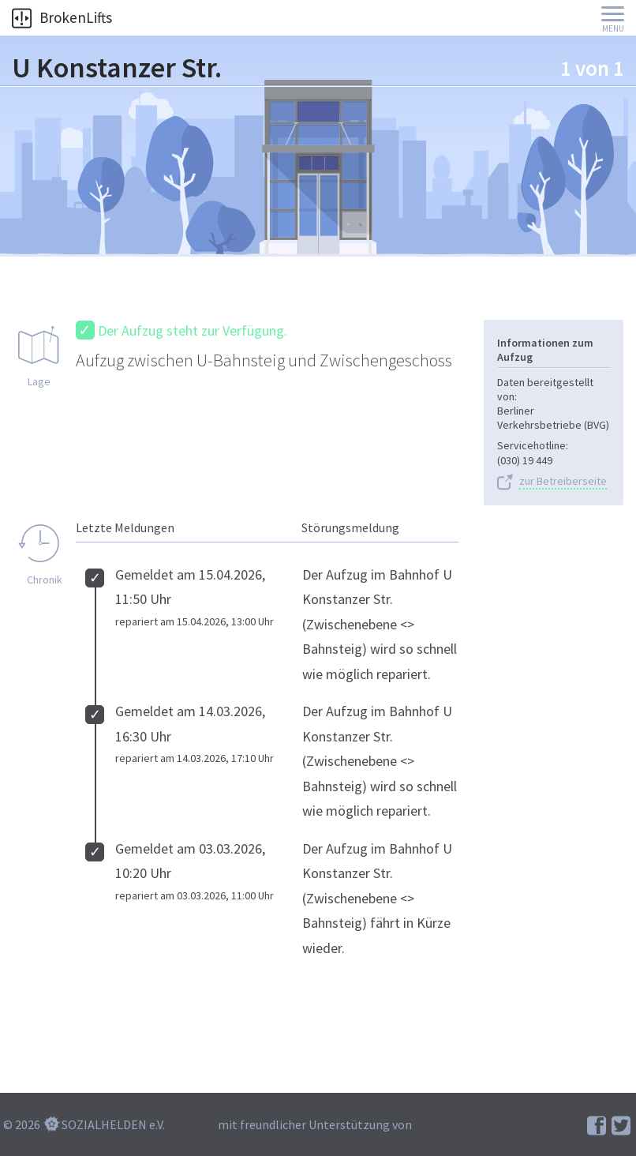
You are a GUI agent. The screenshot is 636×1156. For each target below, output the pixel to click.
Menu (613, 28)
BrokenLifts (62, 17)
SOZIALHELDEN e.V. (113, 1124)
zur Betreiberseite (563, 481)
